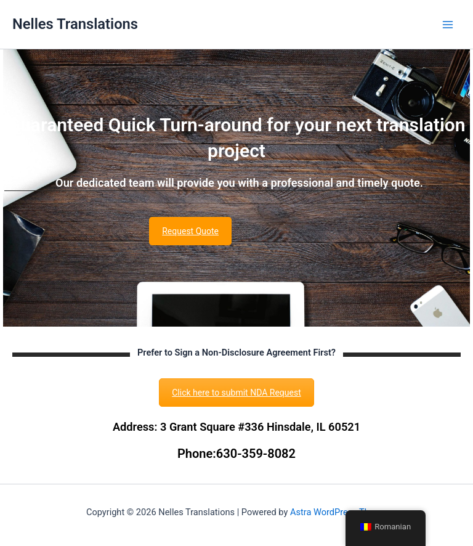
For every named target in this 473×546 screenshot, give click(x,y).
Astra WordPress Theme (338, 512)
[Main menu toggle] (448, 25)
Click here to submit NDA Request (236, 392)
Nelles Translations (75, 24)
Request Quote (190, 231)
